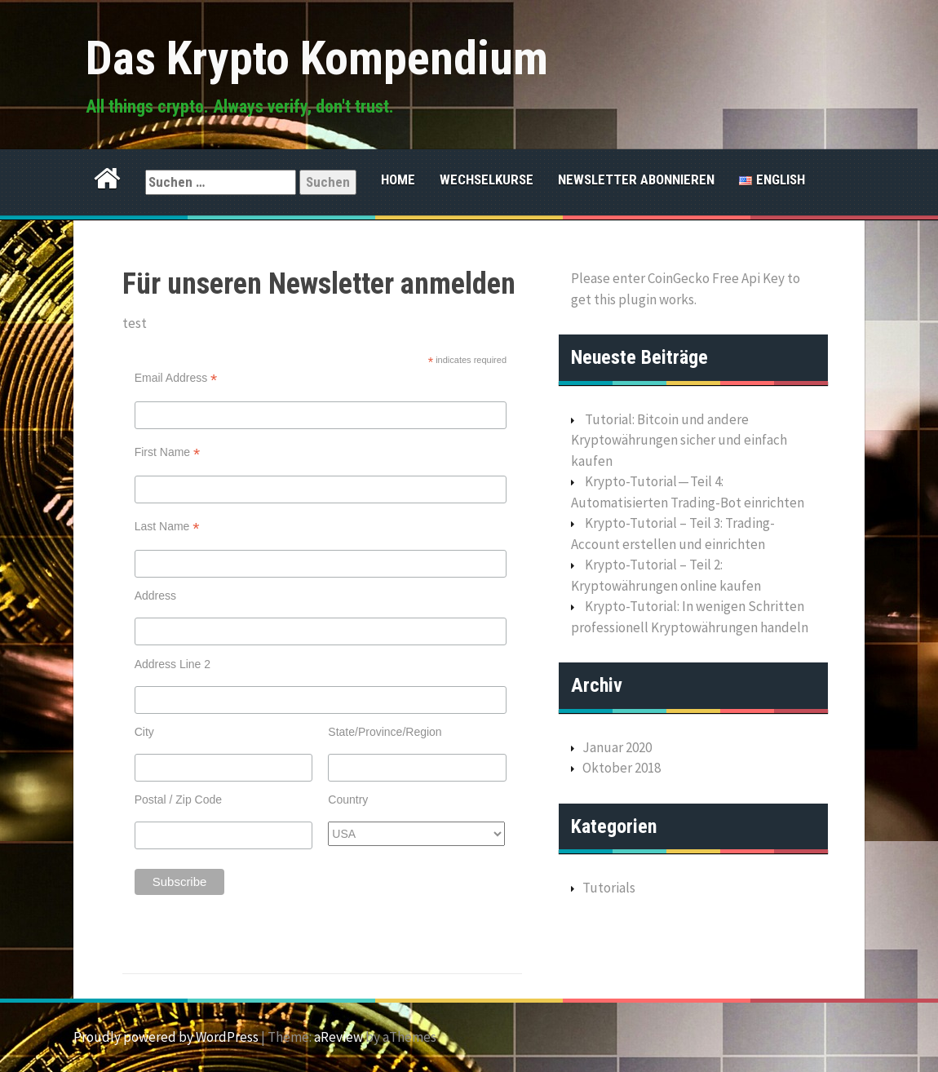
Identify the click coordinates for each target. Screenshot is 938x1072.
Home (398, 179)
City (144, 731)
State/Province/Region (384, 731)
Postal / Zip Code (178, 799)
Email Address (176, 378)
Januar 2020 (617, 747)
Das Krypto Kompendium (317, 58)
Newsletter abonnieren (636, 179)
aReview (338, 1037)
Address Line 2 (172, 664)
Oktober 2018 (621, 768)
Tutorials (608, 888)
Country (348, 799)
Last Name (167, 526)
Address (155, 595)
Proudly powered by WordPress (166, 1037)
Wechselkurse (486, 179)
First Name (168, 452)
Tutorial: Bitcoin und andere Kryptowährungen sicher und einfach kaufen (679, 440)
